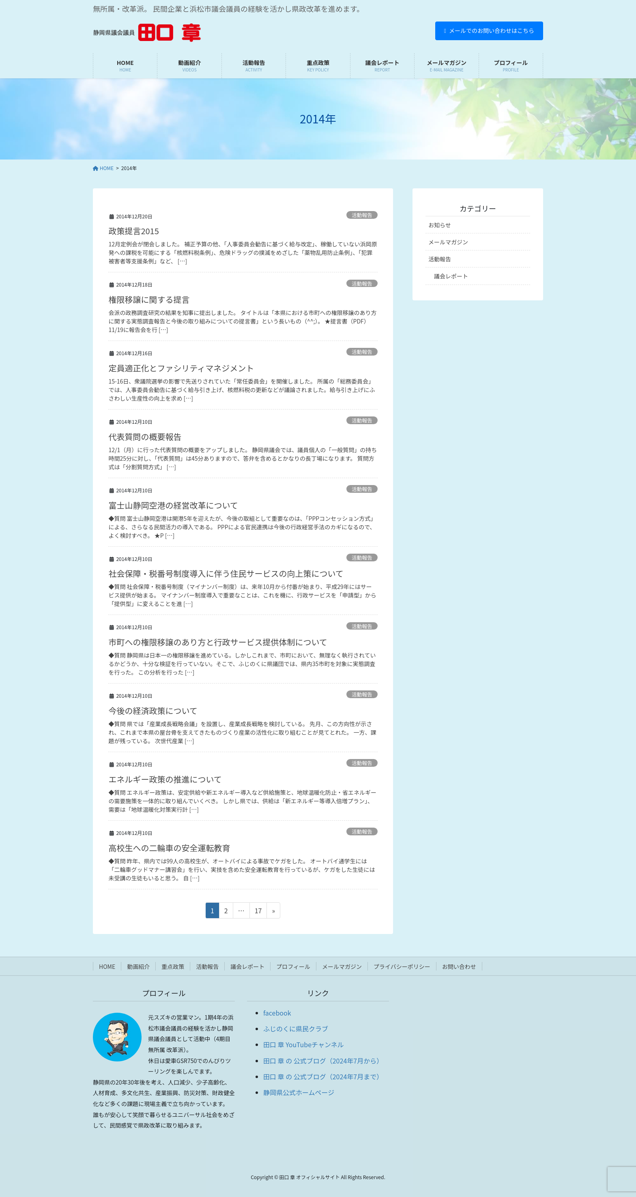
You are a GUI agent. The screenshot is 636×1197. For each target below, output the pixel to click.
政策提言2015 (133, 231)
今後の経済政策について (152, 710)
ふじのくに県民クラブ (295, 1028)
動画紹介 (138, 966)
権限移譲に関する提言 (148, 299)
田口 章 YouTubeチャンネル (303, 1044)
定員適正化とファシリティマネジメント (181, 368)
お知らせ (439, 225)
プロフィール (293, 966)
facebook (277, 1013)
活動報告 (362, 215)
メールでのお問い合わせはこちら (489, 30)
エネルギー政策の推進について (164, 779)
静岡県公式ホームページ (298, 1092)
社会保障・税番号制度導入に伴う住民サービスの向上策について (225, 573)
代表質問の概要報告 (144, 436)
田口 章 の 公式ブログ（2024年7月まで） (323, 1076)
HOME (107, 966)
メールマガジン (448, 242)
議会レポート (451, 276)
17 (258, 912)
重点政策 (172, 966)
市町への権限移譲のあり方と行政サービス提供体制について (217, 642)
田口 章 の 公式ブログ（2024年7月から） (323, 1060)
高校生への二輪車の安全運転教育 (169, 848)
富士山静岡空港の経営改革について (173, 505)
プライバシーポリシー (402, 966)
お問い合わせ (459, 966)
